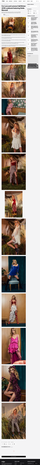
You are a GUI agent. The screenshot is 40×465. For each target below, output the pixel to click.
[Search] (37, 1)
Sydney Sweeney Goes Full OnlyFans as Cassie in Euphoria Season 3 (34, 40)
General (16, 464)
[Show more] (16, 444)
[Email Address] (31, 463)
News (21, 464)
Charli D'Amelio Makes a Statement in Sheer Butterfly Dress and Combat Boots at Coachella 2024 (34, 18)
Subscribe (36, 463)
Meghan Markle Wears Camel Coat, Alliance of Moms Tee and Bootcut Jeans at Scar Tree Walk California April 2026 (34, 49)
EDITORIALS (15, 1)
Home (2, 4)
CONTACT (28, 1)
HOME (7, 1)
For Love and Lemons (5, 4)
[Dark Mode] (36, 1)
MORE (31, 1)
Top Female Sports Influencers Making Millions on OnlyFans (34, 23)
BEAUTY (24, 1)
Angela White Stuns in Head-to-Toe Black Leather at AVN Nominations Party (34, 44)
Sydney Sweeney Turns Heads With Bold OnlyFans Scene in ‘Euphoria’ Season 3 (34, 35)
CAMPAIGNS (10, 1)
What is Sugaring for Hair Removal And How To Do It (34, 31)
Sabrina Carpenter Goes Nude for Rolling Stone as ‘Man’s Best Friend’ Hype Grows (34, 27)
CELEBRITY (20, 1)
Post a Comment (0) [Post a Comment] (13, 456)
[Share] (25, 14)
